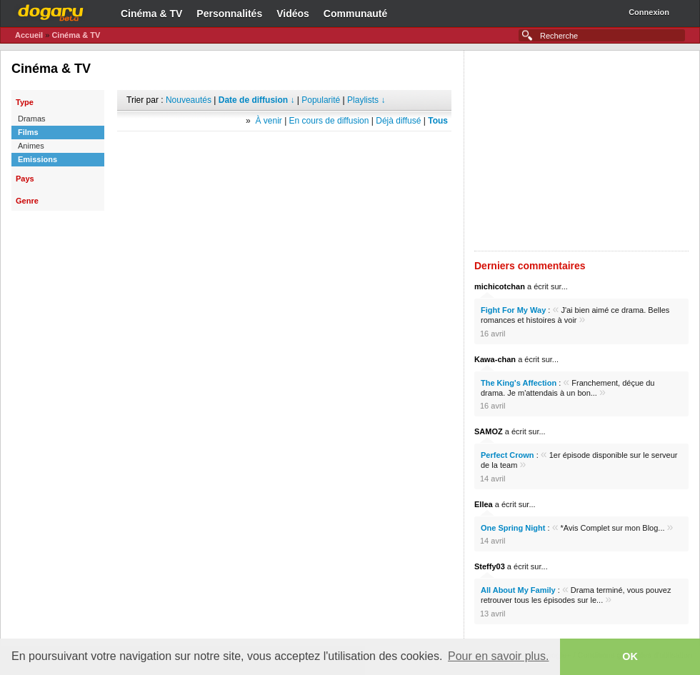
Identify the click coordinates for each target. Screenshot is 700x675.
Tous (438, 121)
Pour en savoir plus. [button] (498, 656)
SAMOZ (488, 431)
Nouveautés (188, 100)
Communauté (355, 13)
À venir (268, 121)
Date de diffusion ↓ (257, 100)
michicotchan (499, 286)
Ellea (483, 504)
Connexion (649, 12)
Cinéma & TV (151, 13)
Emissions (37, 159)
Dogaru (51, 10)
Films (28, 132)
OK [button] (630, 656)
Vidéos (292, 13)
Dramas (32, 118)
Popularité (320, 100)
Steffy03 (489, 566)
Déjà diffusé (398, 121)
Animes (31, 145)
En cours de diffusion (329, 121)
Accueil (29, 35)
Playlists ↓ (366, 100)
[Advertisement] (284, 152)
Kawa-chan (495, 359)
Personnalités (229, 13)
